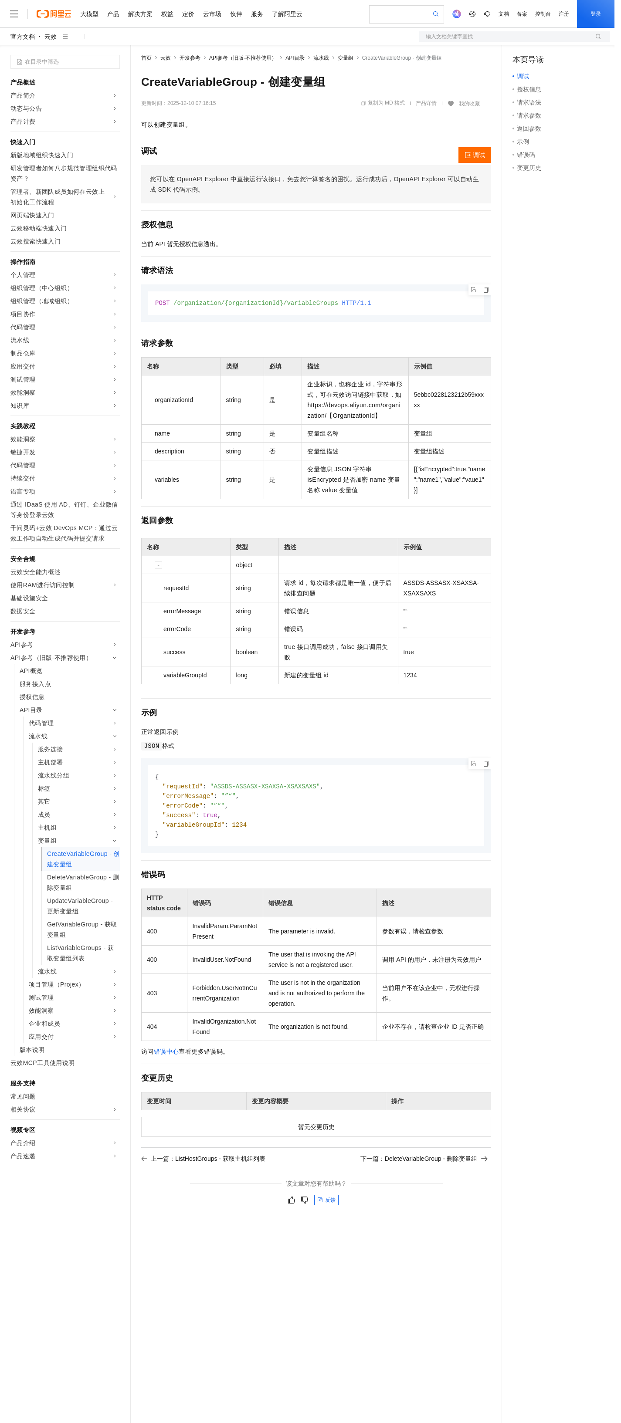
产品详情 (426, 103)
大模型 (89, 13)
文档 (504, 14)
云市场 (212, 13)
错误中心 (166, 1054)
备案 (522, 14)
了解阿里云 (287, 13)
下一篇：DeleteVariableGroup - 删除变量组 (424, 1162)
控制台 (543, 14)
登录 (595, 14)
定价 (188, 13)
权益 (167, 13)
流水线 (321, 58)
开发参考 (190, 58)
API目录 (294, 58)
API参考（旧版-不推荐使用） (243, 58)
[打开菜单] (14, 14)
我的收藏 (469, 104)
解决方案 (140, 13)
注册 (564, 14)
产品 (113, 13)
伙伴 (236, 13)
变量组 (345, 58)
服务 (257, 13)
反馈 (326, 1203)
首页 (146, 58)
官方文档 (22, 36)
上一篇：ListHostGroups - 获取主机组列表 (203, 1162)
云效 (50, 36)
